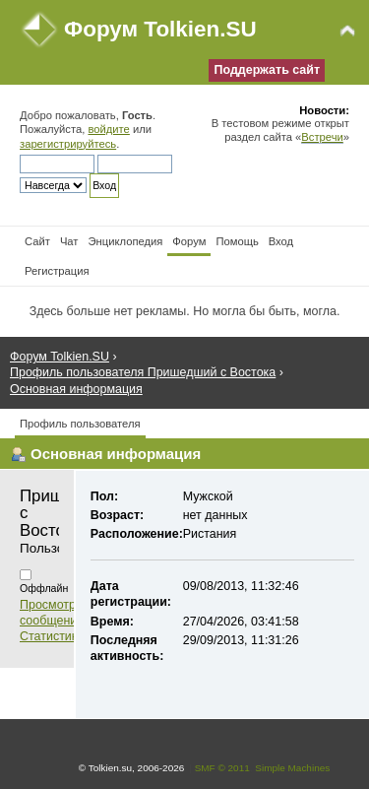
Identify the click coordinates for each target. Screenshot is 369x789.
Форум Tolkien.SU (160, 29)
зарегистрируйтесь (68, 144)
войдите (108, 129)
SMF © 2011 (222, 767)
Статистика (52, 636)
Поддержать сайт (267, 70)
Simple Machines (292, 767)
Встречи (321, 137)
